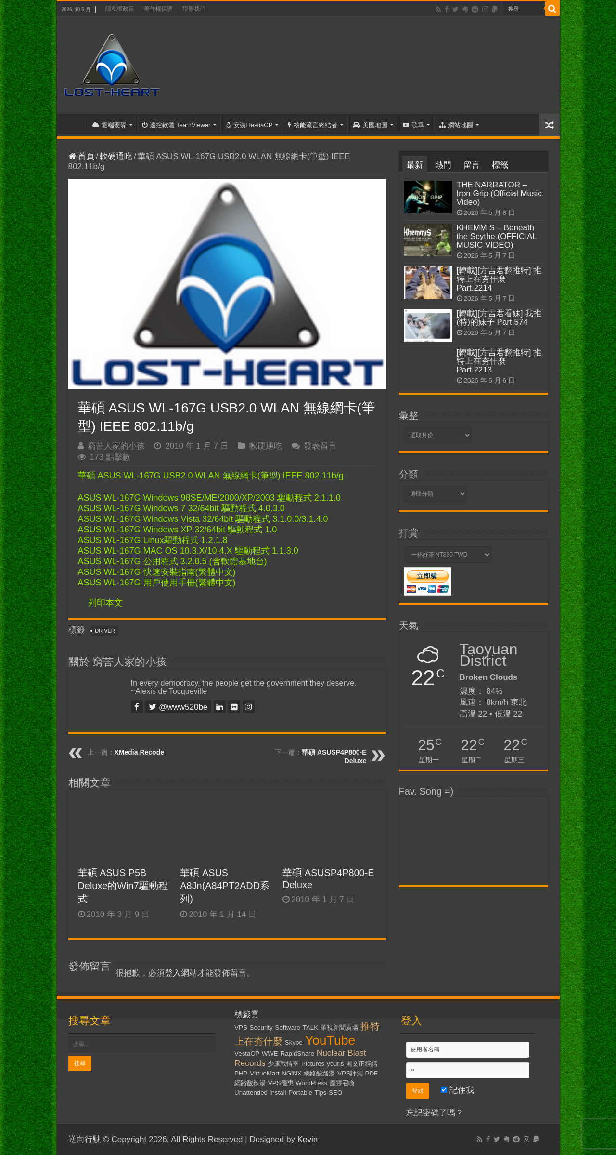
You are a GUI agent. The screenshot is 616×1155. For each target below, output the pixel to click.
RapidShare (297, 1053)
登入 (173, 973)
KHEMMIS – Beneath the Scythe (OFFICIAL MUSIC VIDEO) (497, 236)
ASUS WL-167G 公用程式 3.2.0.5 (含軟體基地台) (172, 561)
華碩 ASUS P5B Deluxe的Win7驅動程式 (123, 885)
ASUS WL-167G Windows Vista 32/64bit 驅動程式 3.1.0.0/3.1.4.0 (203, 519)
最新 (415, 165)
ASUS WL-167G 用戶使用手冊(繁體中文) (157, 582)
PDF (371, 1073)
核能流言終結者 (312, 125)
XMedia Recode (139, 752)
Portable (300, 1092)
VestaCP (246, 1053)
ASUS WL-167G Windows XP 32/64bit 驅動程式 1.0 (177, 529)
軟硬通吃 (116, 156)
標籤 (500, 165)
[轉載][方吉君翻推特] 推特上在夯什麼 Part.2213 (499, 361)
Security (261, 1027)
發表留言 (320, 446)
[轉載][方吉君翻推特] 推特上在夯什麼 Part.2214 (499, 279)
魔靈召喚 (342, 1083)
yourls (335, 1063)
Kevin (307, 1139)
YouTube (330, 1040)
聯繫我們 (193, 8)
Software (287, 1027)
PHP (240, 1073)
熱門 (443, 165)
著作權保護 (158, 8)
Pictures (312, 1063)
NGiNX (291, 1073)
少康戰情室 (283, 1063)
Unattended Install (260, 1092)
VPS (240, 1027)
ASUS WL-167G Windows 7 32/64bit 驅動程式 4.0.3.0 (181, 508)
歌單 (413, 125)
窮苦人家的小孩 (116, 446)
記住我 (457, 1090)
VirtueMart (264, 1073)
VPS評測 (350, 1073)
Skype (294, 1042)
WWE (270, 1053)
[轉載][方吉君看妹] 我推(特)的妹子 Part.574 (499, 318)
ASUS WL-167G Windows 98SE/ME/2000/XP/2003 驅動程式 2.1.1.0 (209, 498)
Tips (321, 1092)
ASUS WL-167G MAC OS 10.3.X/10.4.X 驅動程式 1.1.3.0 (188, 551)
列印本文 (105, 603)
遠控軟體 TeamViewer (176, 125)
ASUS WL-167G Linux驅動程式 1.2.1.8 (153, 540)
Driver (105, 631)
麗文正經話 (361, 1063)
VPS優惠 (281, 1083)
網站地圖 (456, 125)
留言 (471, 165)
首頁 (74, 124)
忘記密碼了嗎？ (434, 1112)
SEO (335, 1092)
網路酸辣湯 (250, 1083)
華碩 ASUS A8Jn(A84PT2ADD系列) (225, 885)
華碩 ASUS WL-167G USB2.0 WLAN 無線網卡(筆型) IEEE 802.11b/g (211, 475)
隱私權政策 (119, 8)
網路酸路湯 (319, 1073)
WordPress (311, 1083)
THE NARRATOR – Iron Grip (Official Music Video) (499, 193)
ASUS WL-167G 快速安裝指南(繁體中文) (157, 572)
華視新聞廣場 (339, 1027)
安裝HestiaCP (249, 125)
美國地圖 (370, 125)
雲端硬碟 (109, 125)
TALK (310, 1027)
